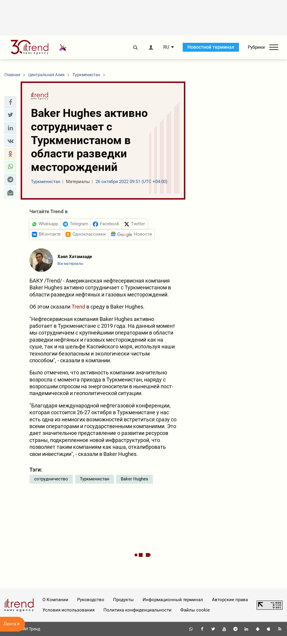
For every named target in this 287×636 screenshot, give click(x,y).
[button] (10, 102)
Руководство (90, 599)
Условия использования (68, 610)
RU (166, 47)
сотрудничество (51, 479)
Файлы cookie (195, 610)
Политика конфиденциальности (137, 610)
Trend (78, 307)
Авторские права (230, 599)
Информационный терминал (173, 599)
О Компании (55, 599)
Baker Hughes (134, 479)
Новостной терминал (210, 47)
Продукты (123, 599)
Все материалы (70, 264)
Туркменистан (94, 479)
